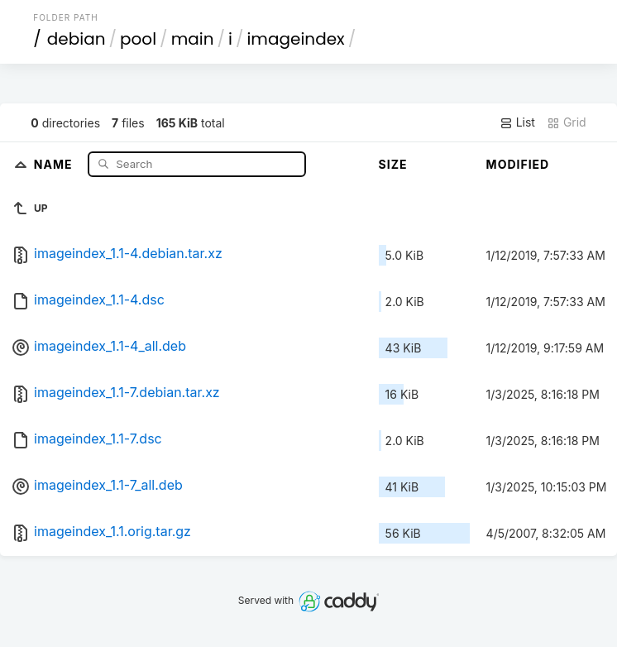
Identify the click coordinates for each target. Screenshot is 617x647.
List (517, 122)
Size (393, 164)
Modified (518, 164)
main (192, 38)
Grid (566, 122)
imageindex (295, 38)
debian (76, 38)
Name (55, 163)
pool (138, 38)
